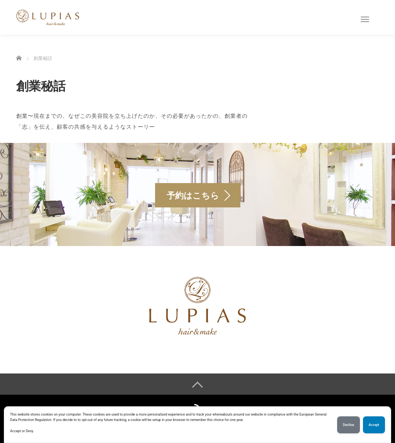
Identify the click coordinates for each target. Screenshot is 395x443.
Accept (374, 425)
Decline (348, 425)
